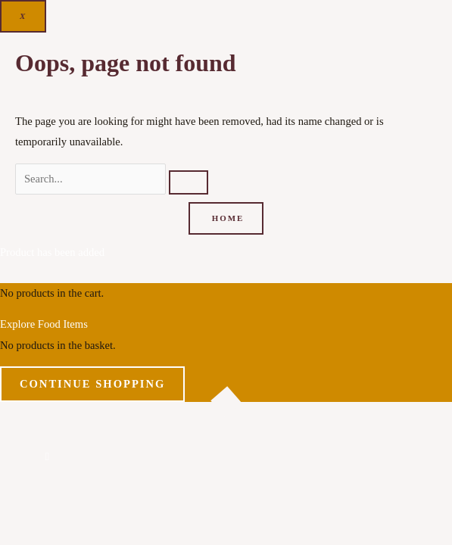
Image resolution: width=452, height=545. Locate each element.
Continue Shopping (92, 384)
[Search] (188, 182)
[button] (47, 456)
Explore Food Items (44, 324)
